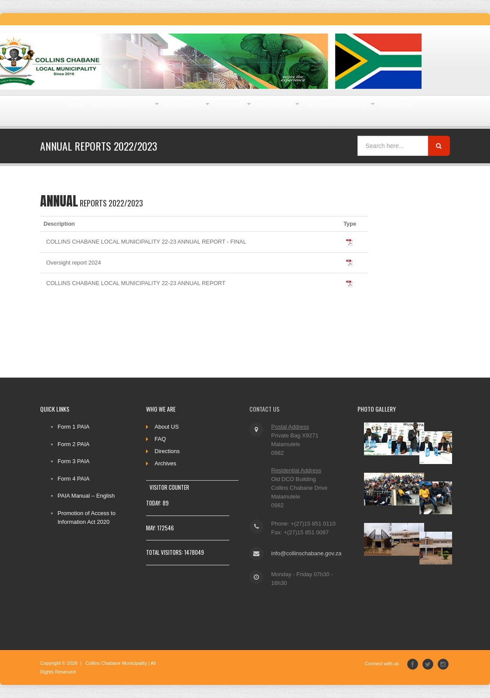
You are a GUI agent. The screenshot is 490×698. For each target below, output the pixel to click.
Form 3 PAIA (73, 461)
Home (83, 110)
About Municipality (151, 110)
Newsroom (365, 110)
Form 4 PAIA (73, 478)
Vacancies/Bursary (110, 144)
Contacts (193, 144)
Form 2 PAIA (73, 444)
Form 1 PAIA (73, 426)
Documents (236, 110)
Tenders (302, 110)
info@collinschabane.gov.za (304, 553)
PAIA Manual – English (86, 495)
